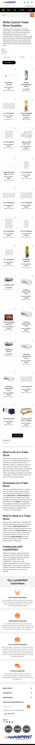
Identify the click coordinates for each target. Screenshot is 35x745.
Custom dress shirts (19, 526)
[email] (15, 706)
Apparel (9, 10)
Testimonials (29, 6)
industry (18, 501)
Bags (15, 10)
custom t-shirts (21, 530)
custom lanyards (22, 495)
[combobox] (25, 57)
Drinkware (21, 10)
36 (2, 51)
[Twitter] (7, 722)
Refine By (10, 57)
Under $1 (30, 10)
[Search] (15, 15)
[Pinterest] (12, 722)
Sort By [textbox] (22, 57)
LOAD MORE (17, 435)
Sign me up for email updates (14, 710)
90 (4, 51)
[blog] (9, 722)
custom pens (10, 495)
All (6, 51)
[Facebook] (4, 722)
